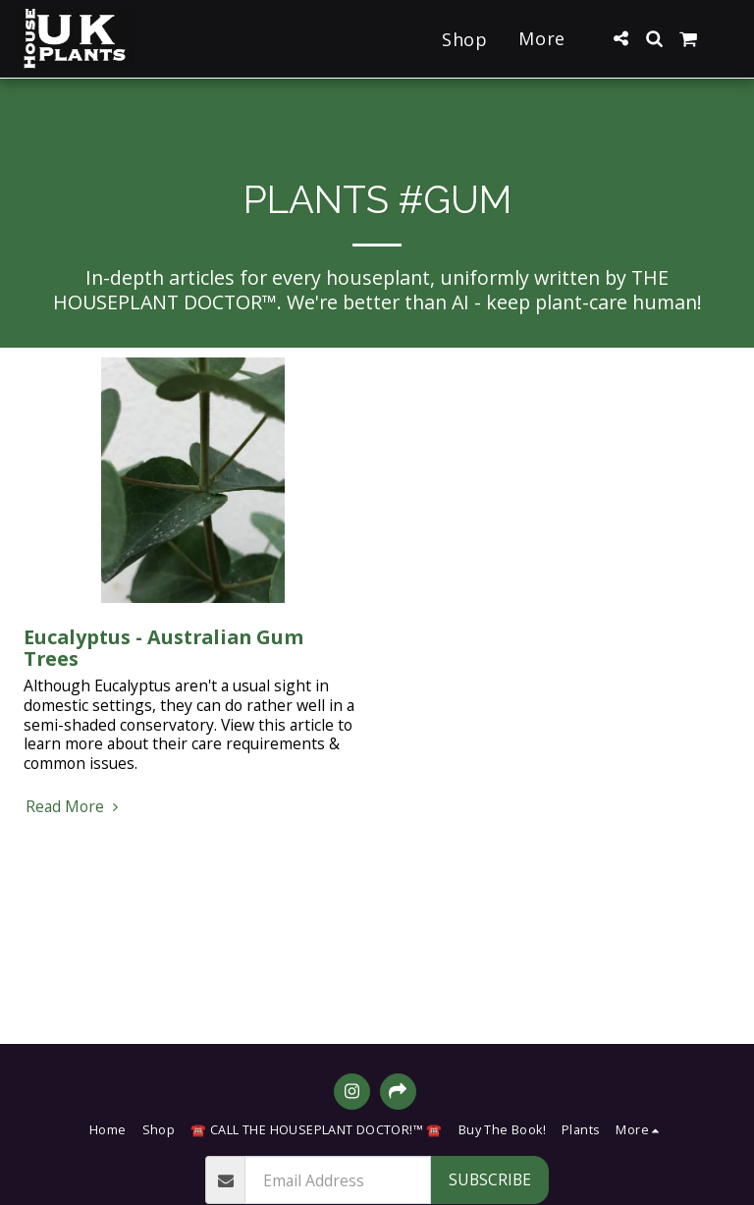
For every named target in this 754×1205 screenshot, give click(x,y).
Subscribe (490, 1179)
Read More (75, 807)
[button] (620, 38)
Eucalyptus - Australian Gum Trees (163, 648)
